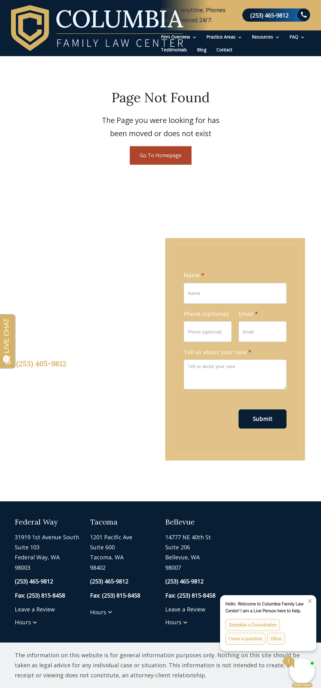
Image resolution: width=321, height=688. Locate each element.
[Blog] (201, 49)
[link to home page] (97, 28)
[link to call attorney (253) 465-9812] (276, 15)
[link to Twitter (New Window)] (42, 423)
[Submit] (263, 419)
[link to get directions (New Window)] (48, 552)
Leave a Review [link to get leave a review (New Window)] (35, 609)
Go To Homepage (161, 155)
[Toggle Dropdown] (194, 37)
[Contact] (224, 49)
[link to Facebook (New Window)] (22, 423)
